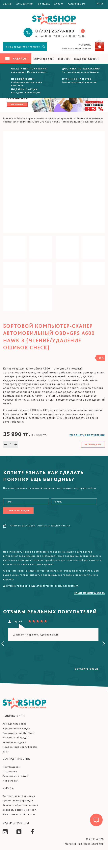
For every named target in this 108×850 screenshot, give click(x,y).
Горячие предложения (30, 118)
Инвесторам (11, 780)
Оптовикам (10, 771)
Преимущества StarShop (19, 732)
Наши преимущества (89, 593)
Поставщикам (11, 766)
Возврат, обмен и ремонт (19, 809)
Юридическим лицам (16, 728)
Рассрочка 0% (76, 4)
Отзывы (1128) (24, 4)
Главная (8, 118)
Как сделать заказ (15, 723)
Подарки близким (86, 58)
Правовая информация (18, 800)
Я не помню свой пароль (19, 814)
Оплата (58, 4)
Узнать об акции (18, 510)
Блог (6, 751)
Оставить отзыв (86, 669)
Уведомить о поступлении (87, 435)
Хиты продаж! (44, 58)
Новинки (64, 58)
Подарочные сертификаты (20, 746)
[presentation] (2, 643)
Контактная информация (19, 795)
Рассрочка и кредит (16, 737)
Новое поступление (60, 118)
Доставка (44, 4)
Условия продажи (14, 742)
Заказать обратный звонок (20, 804)
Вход (100, 3)
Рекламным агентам (16, 775)
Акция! (7, 4)
